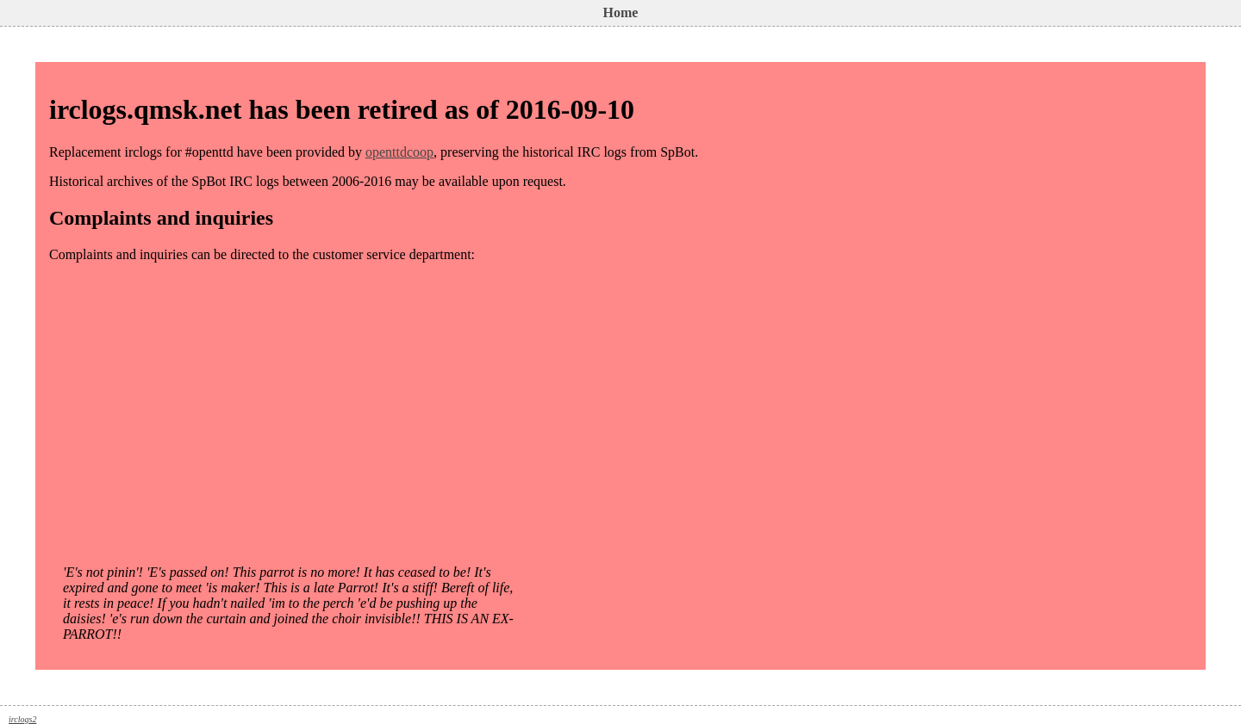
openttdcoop (399, 152)
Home (621, 12)
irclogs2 (22, 719)
